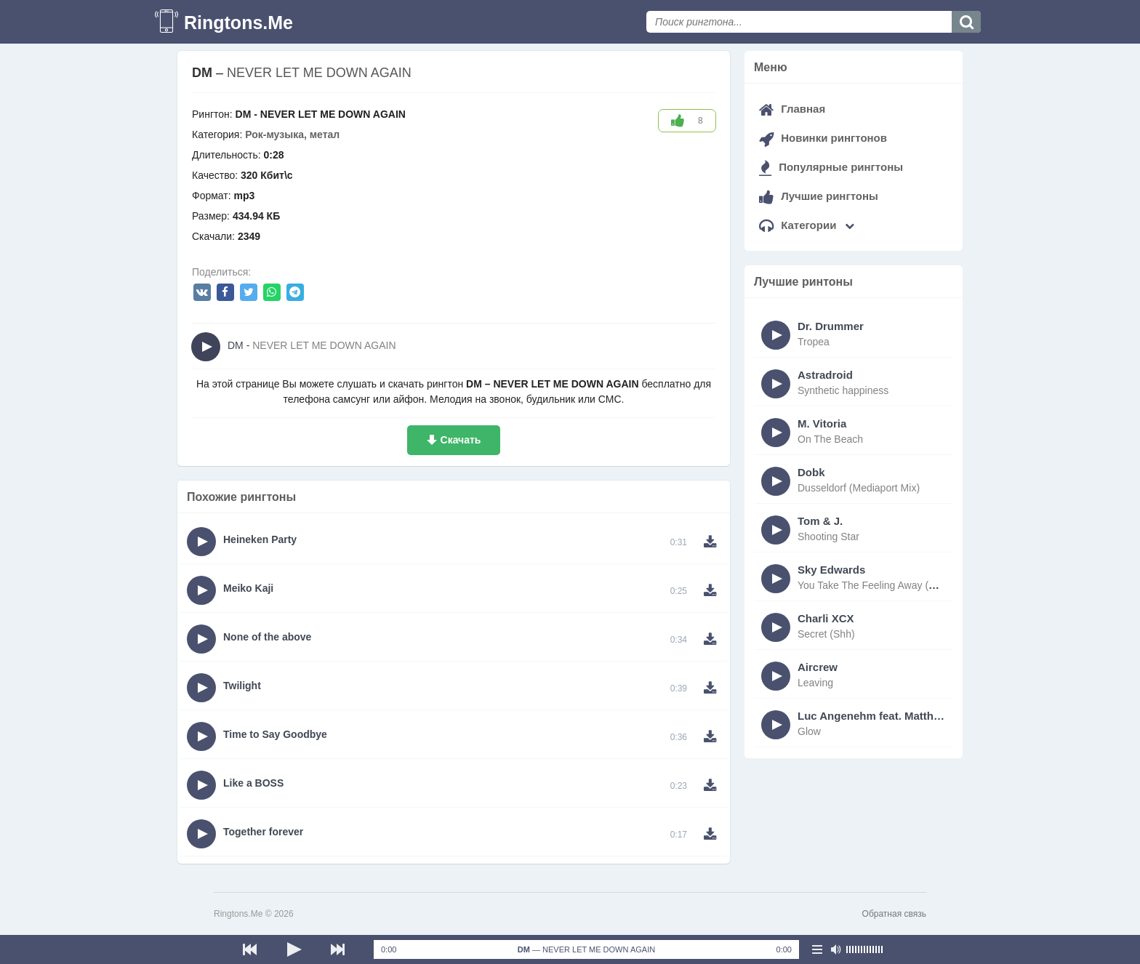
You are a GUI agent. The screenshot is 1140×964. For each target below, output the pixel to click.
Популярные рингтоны (831, 167)
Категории (806, 225)
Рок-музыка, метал (292, 134)
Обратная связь (894, 914)
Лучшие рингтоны (818, 196)
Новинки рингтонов (823, 138)
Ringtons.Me (238, 22)
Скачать (461, 440)
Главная (792, 109)
